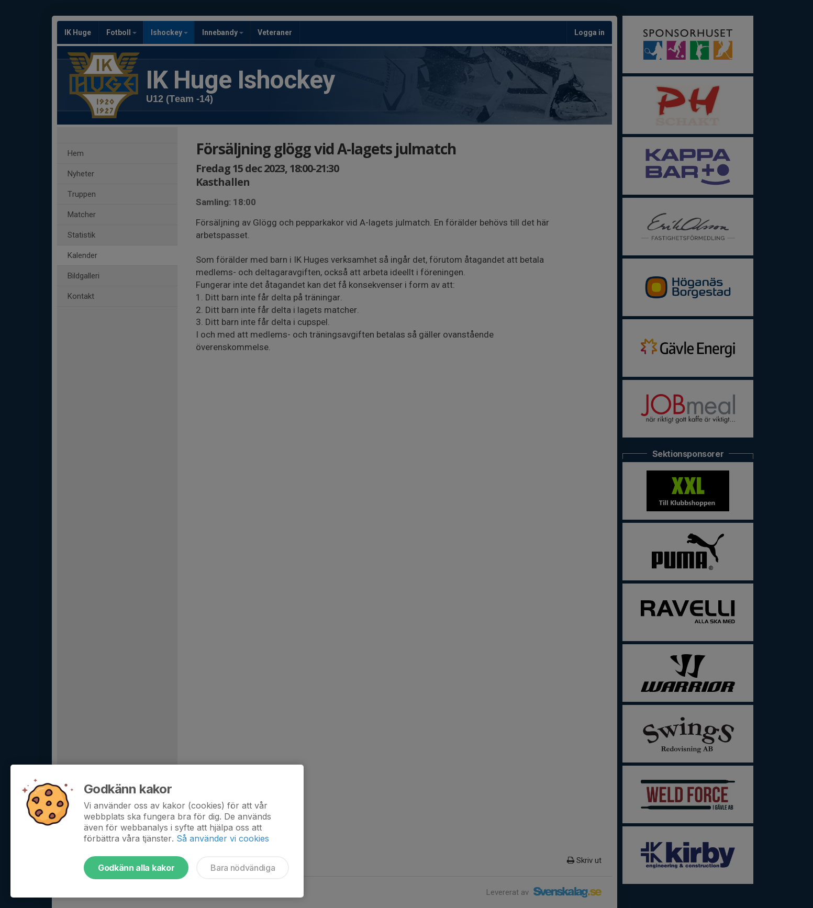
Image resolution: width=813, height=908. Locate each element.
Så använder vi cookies (222, 838)
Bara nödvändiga (242, 867)
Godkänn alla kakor (136, 867)
